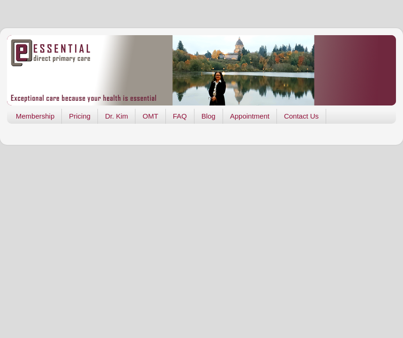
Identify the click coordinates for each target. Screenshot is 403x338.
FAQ (180, 116)
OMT (150, 116)
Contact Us (301, 116)
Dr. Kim (116, 116)
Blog (209, 116)
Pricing (79, 116)
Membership (35, 116)
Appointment (249, 116)
